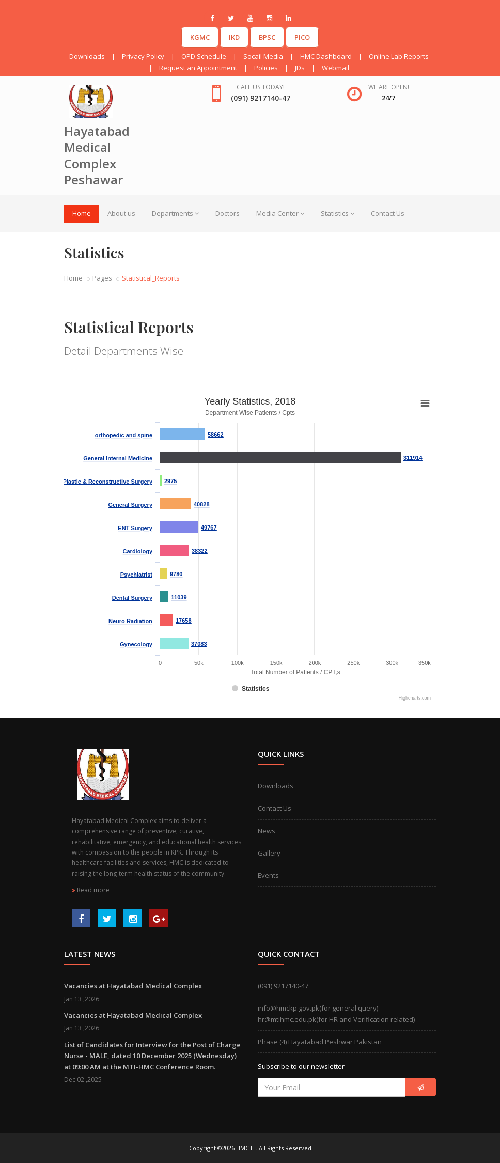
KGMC (200, 37)
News (266, 830)
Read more (91, 890)
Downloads (87, 56)
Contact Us (387, 213)
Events (268, 875)
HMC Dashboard (326, 56)
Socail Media (263, 56)
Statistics (337, 213)
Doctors (227, 213)
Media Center (280, 213)
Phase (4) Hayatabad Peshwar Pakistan (320, 1041)
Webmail (335, 67)
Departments (175, 213)
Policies (266, 67)
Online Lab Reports (399, 56)
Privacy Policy (143, 56)
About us (121, 213)
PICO (302, 37)
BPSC (267, 37)
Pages (102, 278)
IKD (234, 37)
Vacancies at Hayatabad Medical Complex (133, 985)
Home (81, 213)
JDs (300, 67)
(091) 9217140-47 (283, 985)
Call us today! (261, 87)
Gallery (269, 853)
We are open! (388, 87)
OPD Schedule (203, 56)
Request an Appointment (198, 67)
